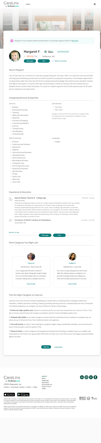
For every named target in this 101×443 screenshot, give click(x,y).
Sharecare (45, 380)
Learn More (58, 347)
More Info (75, 41)
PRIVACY (28, 387)
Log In (28, 4)
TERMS (35, 387)
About (44, 378)
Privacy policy (46, 386)
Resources (45, 382)
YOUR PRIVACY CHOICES (18, 387)
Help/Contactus (47, 384)
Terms (44, 388)
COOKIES (6, 387)
